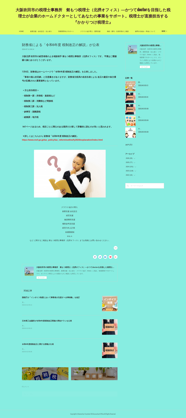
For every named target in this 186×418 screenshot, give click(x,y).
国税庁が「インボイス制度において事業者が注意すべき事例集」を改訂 (51, 297)
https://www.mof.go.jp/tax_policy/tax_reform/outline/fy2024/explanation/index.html (62, 140)
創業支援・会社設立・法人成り (41, 31)
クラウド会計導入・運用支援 (90, 31)
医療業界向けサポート (66, 31)
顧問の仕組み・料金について (145, 31)
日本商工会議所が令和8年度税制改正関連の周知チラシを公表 (47, 321)
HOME (21, 31)
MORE (163, 31)
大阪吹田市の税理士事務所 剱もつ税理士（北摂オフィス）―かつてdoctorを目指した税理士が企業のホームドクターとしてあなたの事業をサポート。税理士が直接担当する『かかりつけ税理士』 (93, 16)
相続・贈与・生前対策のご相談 (118, 31)
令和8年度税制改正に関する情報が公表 (38, 344)
